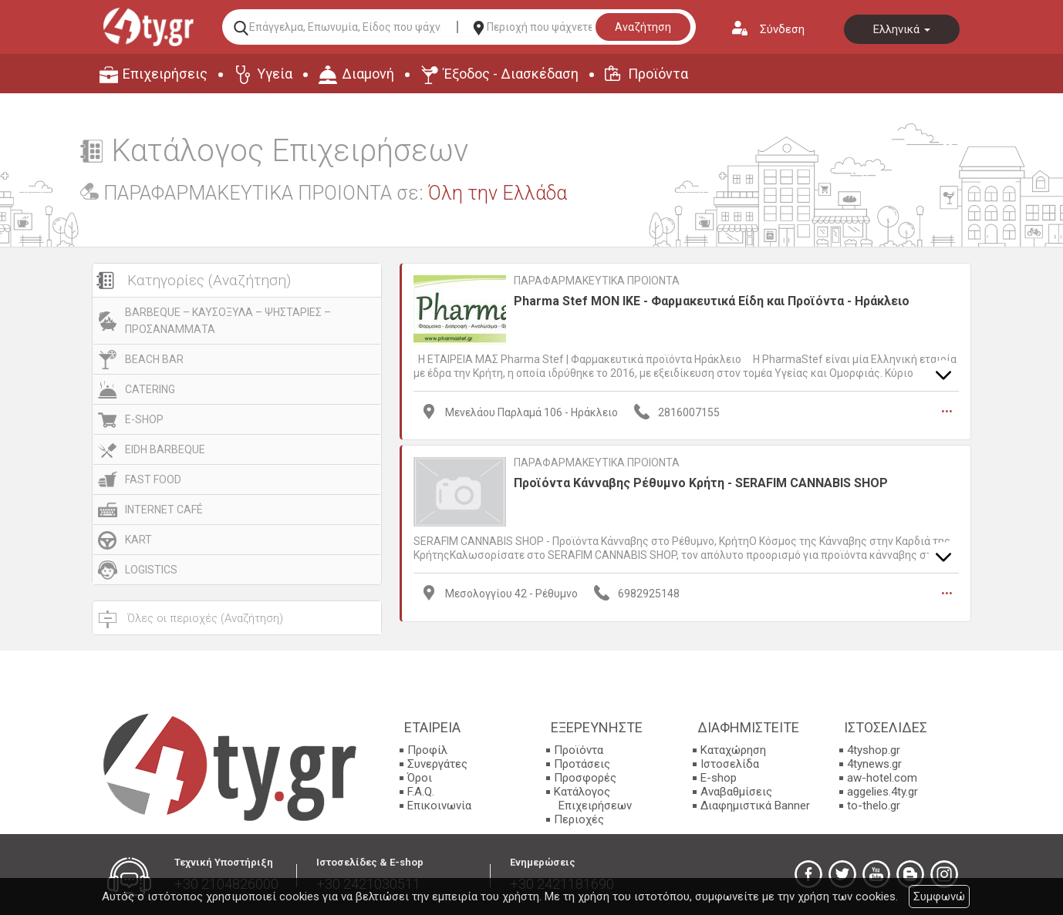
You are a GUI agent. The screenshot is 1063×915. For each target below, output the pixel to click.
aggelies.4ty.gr (882, 792)
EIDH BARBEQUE (165, 449)
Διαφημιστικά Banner (755, 805)
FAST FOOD (153, 479)
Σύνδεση (782, 29)
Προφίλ (427, 750)
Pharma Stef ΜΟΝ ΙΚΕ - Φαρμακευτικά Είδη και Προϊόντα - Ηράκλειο (711, 301)
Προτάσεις (582, 764)
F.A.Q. (420, 792)
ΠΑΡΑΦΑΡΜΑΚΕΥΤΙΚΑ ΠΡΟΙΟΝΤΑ (597, 280)
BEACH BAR (154, 359)
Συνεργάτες (437, 764)
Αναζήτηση (643, 27)
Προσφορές (585, 778)
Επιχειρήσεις (165, 74)
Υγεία (274, 74)
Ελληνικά (901, 29)
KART (138, 539)
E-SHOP (144, 419)
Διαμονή (368, 74)
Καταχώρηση (733, 750)
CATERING (150, 389)
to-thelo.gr (873, 805)
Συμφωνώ (939, 896)
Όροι (419, 778)
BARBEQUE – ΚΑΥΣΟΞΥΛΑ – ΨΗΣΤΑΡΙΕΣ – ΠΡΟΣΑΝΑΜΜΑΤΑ (228, 320)
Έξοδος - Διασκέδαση (511, 74)
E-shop (718, 778)
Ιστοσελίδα (729, 764)
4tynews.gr (874, 764)
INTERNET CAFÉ (164, 509)
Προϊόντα (658, 74)
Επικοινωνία (439, 805)
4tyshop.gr (873, 750)
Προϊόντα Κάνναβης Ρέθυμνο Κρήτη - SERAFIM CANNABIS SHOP (701, 482)
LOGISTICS (151, 569)
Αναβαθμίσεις (736, 792)
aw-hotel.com (882, 778)
